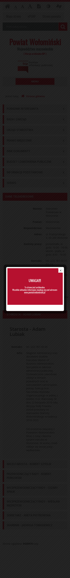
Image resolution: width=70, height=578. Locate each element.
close (60, 245)
